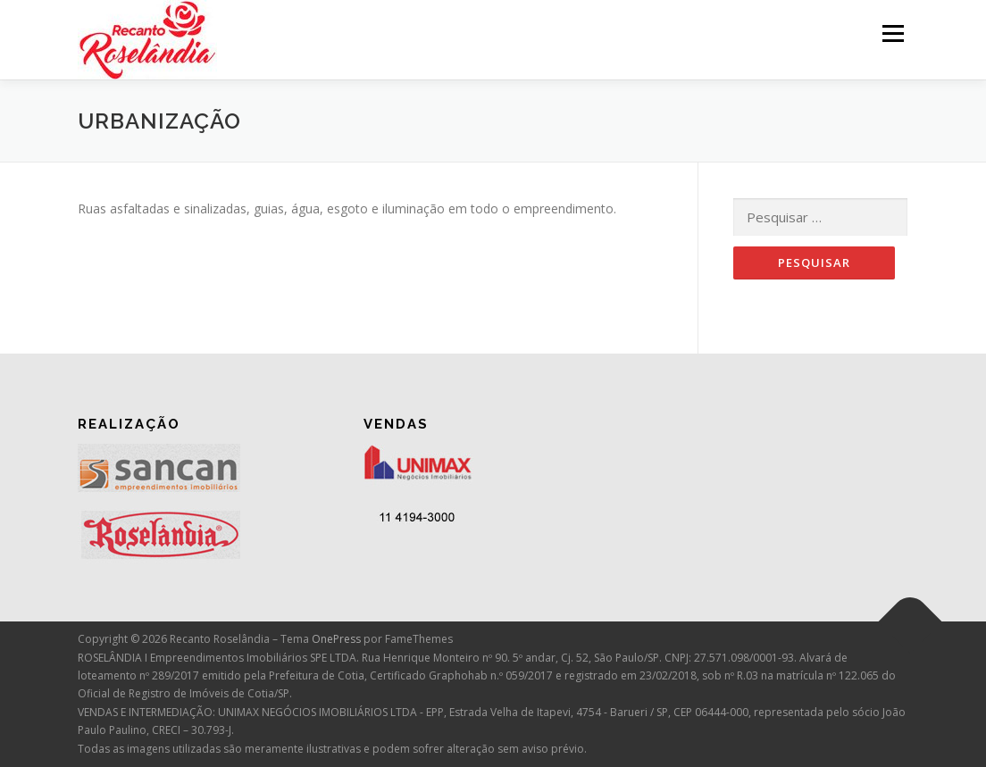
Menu (892, 33)
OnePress (336, 638)
